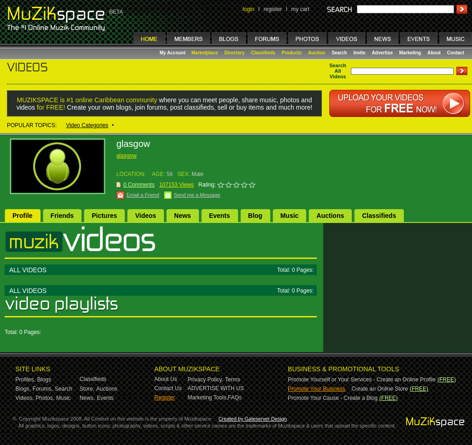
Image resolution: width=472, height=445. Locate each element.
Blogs (44, 379)
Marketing (410, 52)
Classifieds (263, 52)
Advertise (382, 52)
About (434, 52)
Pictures (104, 215)
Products (292, 52)
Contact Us (167, 388)
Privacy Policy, (205, 379)
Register (164, 397)
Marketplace (205, 52)
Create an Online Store (379, 389)
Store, (87, 389)
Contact (455, 52)
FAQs (235, 397)
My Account (173, 52)
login (248, 9)
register (272, 9)
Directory (234, 52)
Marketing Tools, (208, 397)
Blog (255, 215)
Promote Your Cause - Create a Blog (333, 398)
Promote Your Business (316, 389)
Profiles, (25, 379)
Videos (145, 215)
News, (87, 398)
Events (219, 215)
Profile (22, 215)
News (182, 215)
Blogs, (23, 389)
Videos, (25, 398)
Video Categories (87, 125)
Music (289, 215)
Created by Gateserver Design (252, 419)
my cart (300, 9)
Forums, (43, 389)
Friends (62, 215)
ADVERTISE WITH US (216, 388)
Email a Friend (143, 195)
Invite (359, 52)
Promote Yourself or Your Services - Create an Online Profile (362, 379)
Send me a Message (197, 195)
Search (339, 52)
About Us (165, 379)
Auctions (330, 215)
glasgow (127, 155)
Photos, (44, 398)
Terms (232, 379)
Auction (316, 52)
